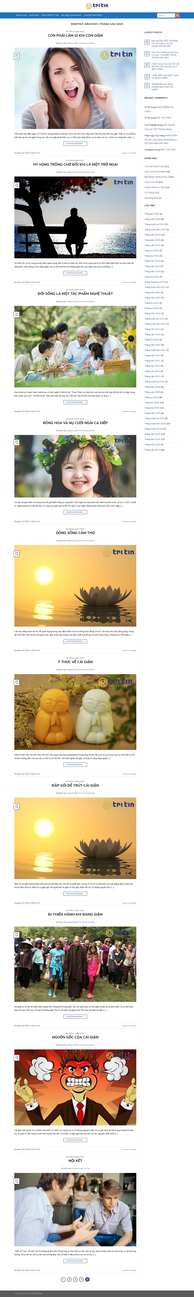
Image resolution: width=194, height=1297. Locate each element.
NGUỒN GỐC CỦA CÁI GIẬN (75, 1037)
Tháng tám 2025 (152, 240)
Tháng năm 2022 (153, 334)
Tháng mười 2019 (153, 428)
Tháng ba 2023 (152, 308)
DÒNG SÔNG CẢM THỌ (75, 532)
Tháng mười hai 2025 (154, 224)
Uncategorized (151, 197)
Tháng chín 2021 (152, 355)
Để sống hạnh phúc (72, 15)
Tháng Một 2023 (153, 313)
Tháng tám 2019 (152, 439)
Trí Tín (86, 1169)
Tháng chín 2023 (152, 292)
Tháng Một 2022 (153, 345)
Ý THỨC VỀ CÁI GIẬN (75, 662)
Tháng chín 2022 (152, 329)
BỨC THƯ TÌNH (163, 117)
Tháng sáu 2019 (152, 449)
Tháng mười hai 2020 (154, 381)
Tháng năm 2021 (153, 376)
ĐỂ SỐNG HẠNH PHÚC (75, 32)
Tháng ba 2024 (152, 276)
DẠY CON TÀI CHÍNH (155, 171)
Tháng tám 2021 (152, 360)
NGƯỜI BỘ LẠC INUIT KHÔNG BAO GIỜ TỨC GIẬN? (163, 87)
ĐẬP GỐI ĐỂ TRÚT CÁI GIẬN (75, 785)
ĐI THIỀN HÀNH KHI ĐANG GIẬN (75, 914)
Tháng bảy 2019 (152, 444)
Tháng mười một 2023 (155, 287)
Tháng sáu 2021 (152, 371)
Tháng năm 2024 (153, 271)
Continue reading (75, 143)
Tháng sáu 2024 (152, 266)
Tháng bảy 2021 (152, 365)
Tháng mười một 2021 (155, 350)
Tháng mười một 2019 (155, 423)
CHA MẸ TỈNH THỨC (94, 15)
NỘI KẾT (75, 1160)
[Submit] (177, 15)
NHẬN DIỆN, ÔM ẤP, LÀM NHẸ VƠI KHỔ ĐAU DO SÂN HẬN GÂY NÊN (161, 139)
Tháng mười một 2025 (155, 229)
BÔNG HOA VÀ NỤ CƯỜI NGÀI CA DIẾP (75, 423)
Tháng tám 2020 (152, 386)
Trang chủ (21, 15)
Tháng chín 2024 (152, 261)
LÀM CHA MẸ (151, 182)
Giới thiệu (34, 15)
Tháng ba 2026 (152, 213)
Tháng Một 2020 (153, 413)
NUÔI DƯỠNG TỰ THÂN (159, 109)
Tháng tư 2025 (152, 250)
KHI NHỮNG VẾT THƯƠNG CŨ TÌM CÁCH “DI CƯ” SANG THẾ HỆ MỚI (165, 44)
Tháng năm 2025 (153, 245)
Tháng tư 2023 (152, 303)
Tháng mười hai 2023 (154, 282)
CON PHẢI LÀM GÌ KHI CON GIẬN (75, 35)
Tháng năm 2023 (153, 297)
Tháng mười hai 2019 (154, 418)
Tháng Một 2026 (153, 219)
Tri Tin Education (87, 43)
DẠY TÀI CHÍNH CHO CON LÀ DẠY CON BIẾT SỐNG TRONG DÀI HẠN (164, 55)
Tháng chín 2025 (152, 234)
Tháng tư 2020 (152, 397)
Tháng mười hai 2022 (154, 318)
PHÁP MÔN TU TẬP (50, 15)
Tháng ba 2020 (152, 402)
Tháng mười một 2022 (155, 323)
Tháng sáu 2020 (152, 392)
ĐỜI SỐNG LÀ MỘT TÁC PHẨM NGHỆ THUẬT (75, 293)
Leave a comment (129, 153)
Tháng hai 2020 (152, 407)
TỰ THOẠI (150, 192)
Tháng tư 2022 (152, 339)
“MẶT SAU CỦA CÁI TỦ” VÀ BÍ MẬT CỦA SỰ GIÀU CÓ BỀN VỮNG (165, 67)
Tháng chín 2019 (152, 434)
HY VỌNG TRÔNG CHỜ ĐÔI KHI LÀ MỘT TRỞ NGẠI (75, 164)
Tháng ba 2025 (152, 255)
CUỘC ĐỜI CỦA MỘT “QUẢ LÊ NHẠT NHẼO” (165, 76)
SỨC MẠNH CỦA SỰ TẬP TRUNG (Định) (160, 127)
